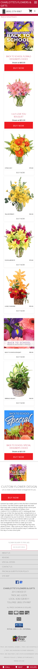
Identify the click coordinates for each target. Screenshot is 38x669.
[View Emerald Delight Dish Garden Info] (19, 379)
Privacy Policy (10, 657)
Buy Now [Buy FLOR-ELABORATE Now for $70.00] (20, 265)
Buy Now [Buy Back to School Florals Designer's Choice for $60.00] (18, 68)
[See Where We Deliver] (19, 547)
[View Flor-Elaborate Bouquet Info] (19, 241)
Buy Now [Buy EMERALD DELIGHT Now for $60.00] (20, 403)
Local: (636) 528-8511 (19, 598)
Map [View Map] (19, 667)
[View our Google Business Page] (20, 583)
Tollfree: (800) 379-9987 (19, 602)
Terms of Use (19, 661)
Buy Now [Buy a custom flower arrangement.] (13, 497)
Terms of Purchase (25, 657)
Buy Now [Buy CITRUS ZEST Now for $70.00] (20, 173)
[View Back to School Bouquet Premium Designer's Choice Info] (19, 333)
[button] (32, 11)
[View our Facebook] (17, 583)
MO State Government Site (27, 654)
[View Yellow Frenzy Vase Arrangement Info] (19, 195)
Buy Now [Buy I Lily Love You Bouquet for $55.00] (18, 125)
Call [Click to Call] (6, 667)
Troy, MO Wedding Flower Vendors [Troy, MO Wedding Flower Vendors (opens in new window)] (19, 650)
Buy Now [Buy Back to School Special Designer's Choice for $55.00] (18, 457)
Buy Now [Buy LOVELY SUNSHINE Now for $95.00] (20, 311)
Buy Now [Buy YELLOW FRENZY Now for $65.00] (20, 219)
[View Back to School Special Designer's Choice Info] (19, 425)
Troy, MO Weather (7, 654)
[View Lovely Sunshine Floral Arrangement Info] (19, 287)
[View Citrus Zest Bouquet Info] (19, 149)
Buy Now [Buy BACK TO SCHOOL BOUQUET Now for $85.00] (20, 357)
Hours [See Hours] (32, 667)
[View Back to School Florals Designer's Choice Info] (19, 36)
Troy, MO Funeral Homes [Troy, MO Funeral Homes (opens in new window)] (10, 647)
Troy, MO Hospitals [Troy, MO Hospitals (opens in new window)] (30, 647)
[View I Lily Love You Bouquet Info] (19, 92)
